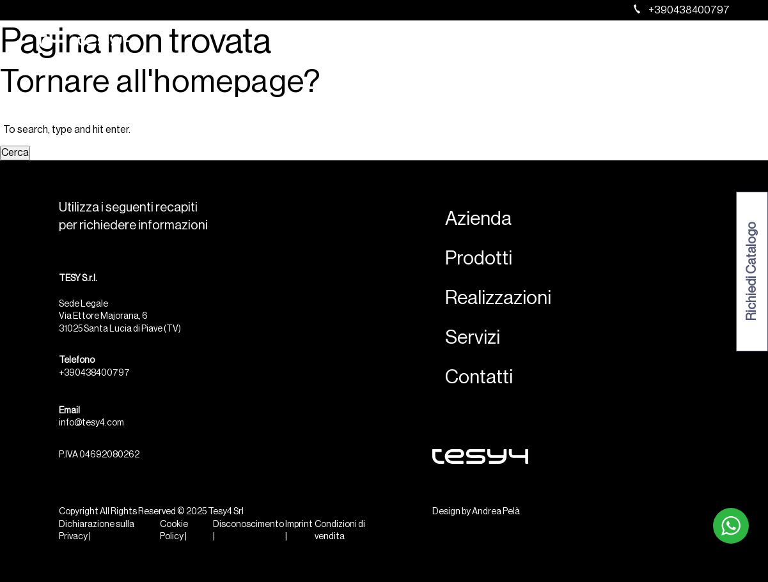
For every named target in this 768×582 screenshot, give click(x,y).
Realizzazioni (546, 42)
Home (364, 42)
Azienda (416, 42)
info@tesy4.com (91, 422)
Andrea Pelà (496, 511)
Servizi (613, 42)
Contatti (669, 42)
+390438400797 (682, 10)
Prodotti (476, 42)
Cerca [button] (15, 153)
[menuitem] (715, 42)
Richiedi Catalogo (752, 271)
